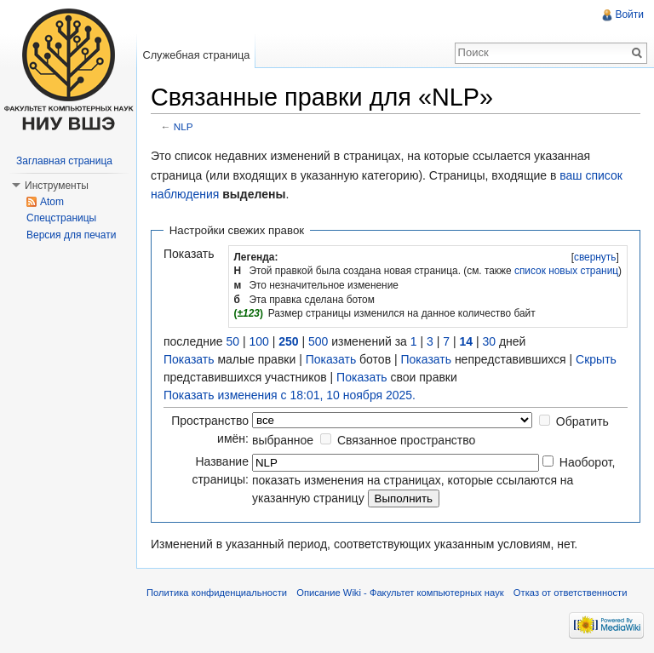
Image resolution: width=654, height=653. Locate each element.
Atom (52, 202)
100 (258, 341)
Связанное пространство (406, 440)
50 (232, 341)
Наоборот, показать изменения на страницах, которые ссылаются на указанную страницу (433, 480)
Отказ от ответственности (570, 592)
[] (595, 257)
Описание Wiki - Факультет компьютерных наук (399, 592)
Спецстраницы (61, 218)
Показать (189, 359)
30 (489, 341)
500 (318, 341)
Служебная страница (196, 55)
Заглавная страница (64, 161)
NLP (183, 126)
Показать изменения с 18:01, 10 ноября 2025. (290, 395)
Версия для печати (71, 235)
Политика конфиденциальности (216, 592)
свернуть (595, 257)
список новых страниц (566, 271)
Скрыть (596, 359)
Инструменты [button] (57, 186)
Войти (629, 14)
